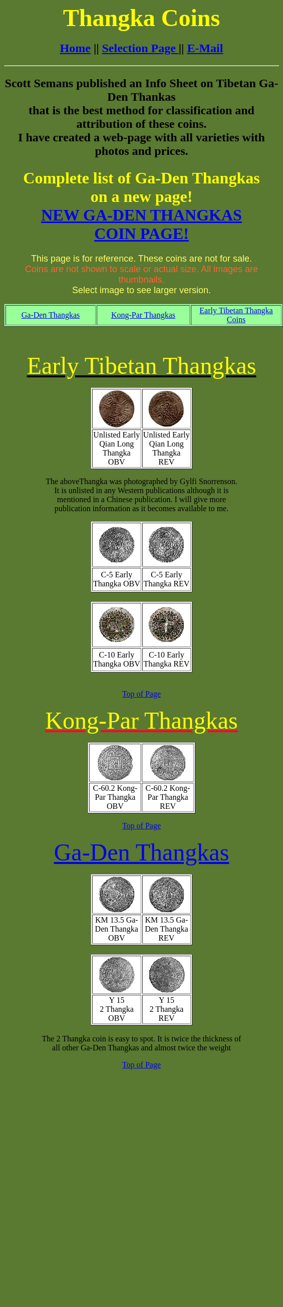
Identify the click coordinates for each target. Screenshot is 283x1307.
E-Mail (205, 48)
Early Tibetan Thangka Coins (235, 315)
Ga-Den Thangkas (51, 315)
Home (75, 48)
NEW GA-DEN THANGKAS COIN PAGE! (141, 224)
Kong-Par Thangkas (143, 315)
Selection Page (140, 48)
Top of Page (141, 694)
